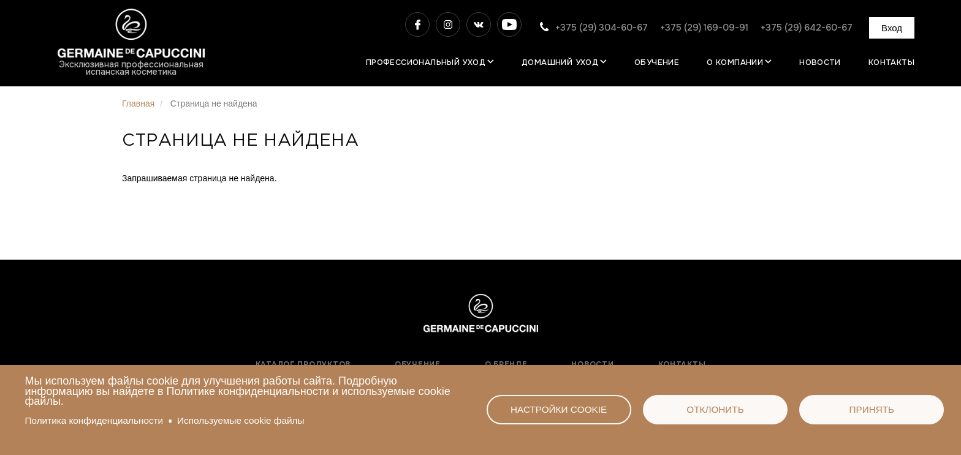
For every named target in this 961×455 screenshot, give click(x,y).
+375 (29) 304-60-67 (601, 27)
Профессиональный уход (425, 62)
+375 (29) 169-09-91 (704, 27)
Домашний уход (560, 62)
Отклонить (715, 409)
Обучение (656, 62)
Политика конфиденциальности (94, 420)
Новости (820, 62)
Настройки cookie (559, 409)
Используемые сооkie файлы (240, 420)
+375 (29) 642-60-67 (807, 27)
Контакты (891, 62)
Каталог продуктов (303, 364)
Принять (871, 409)
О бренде (506, 364)
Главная (138, 103)
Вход (891, 28)
